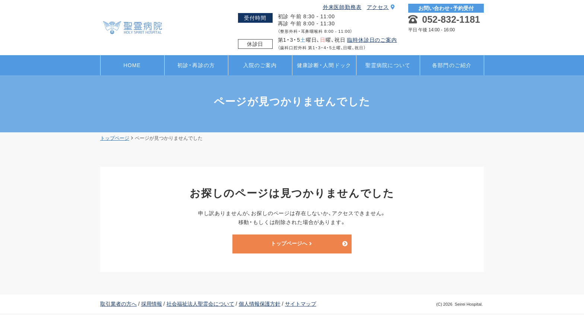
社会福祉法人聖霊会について (200, 305)
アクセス (381, 7)
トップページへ (291, 244)
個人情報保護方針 (259, 305)
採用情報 (151, 305)
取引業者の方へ (118, 305)
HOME (132, 65)
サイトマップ (300, 305)
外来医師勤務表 (342, 7)
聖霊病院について (387, 65)
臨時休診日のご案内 (372, 40)
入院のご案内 (260, 65)
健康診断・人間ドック (324, 65)
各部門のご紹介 (452, 65)
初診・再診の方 (196, 65)
